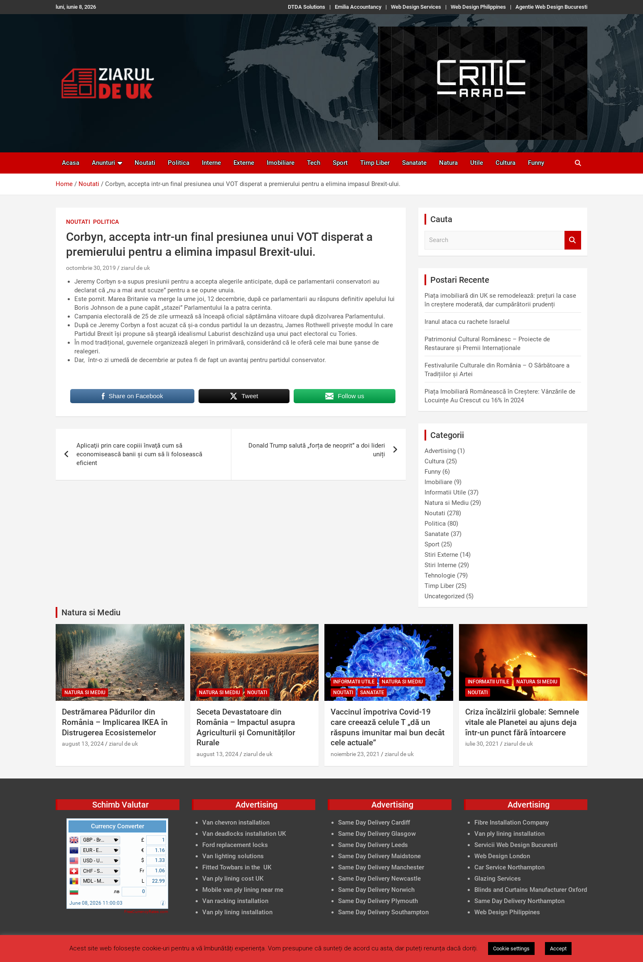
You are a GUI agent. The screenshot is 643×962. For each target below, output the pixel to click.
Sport (340, 162)
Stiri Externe (441, 554)
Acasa (70, 162)
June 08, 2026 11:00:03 (96, 903)
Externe (243, 162)
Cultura (505, 162)
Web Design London (502, 856)
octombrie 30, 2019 (91, 267)
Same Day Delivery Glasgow (377, 833)
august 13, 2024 (83, 743)
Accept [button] (558, 948)
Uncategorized (444, 596)
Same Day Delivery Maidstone (379, 856)
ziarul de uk (135, 267)
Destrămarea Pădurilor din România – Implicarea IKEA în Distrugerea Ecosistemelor (115, 722)
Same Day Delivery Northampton (519, 901)
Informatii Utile (445, 492)
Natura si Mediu (447, 503)
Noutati (145, 162)
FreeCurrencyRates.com (146, 911)
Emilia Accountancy (358, 7)
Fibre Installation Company (511, 822)
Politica (178, 162)
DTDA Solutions (306, 7)
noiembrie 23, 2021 (355, 754)
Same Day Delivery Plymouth (378, 901)
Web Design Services (416, 7)
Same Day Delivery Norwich (376, 889)
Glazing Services (497, 878)
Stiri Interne (440, 565)
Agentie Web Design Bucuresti (551, 7)
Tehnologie (440, 575)
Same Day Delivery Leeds (373, 845)
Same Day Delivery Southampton (383, 912)
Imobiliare (281, 162)
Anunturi (103, 162)
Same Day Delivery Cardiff (374, 822)
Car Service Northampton (509, 867)
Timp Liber (375, 162)
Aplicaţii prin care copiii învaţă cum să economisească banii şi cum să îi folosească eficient (139, 454)
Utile (476, 162)
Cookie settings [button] (511, 948)
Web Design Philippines (478, 7)
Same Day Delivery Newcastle (379, 878)
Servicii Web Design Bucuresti (515, 845)
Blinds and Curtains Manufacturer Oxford (530, 889)
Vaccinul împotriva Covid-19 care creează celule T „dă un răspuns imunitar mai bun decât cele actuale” (387, 727)
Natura (448, 162)
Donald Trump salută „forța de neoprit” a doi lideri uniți (316, 450)
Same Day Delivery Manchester (381, 867)
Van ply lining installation (509, 833)
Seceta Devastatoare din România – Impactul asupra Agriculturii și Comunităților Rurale (245, 727)
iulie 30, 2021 (482, 743)
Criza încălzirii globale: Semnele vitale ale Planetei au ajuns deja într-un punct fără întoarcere (522, 722)
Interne (211, 162)
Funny (536, 162)
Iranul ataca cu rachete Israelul (467, 322)
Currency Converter (117, 826)
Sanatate (414, 162)
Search (572, 240)
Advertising (440, 451)
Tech (313, 162)
